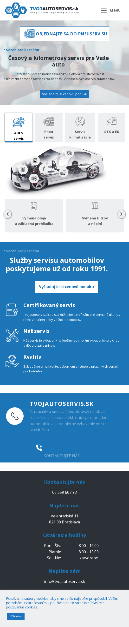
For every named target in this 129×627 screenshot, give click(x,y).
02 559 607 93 (66, 447)
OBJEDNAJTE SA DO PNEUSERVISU (71, 34)
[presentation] (7, 214)
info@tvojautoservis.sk (64, 581)
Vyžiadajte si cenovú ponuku (64, 94)
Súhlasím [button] (16, 616)
